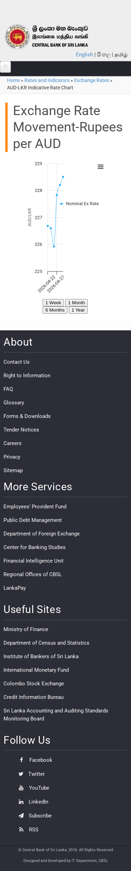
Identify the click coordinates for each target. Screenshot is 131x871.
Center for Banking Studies (34, 547)
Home (13, 80)
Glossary (13, 403)
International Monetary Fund (36, 670)
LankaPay (14, 588)
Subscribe (33, 816)
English (84, 54)
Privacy (11, 457)
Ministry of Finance (25, 629)
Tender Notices (21, 430)
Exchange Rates (91, 80)
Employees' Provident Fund (34, 506)
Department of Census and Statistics (46, 643)
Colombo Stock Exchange (33, 683)
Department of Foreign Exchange (41, 534)
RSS (26, 829)
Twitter (30, 774)
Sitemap (13, 470)
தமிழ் (121, 54)
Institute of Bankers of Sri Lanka (41, 656)
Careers (12, 443)
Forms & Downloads (27, 416)
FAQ (8, 389)
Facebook (33, 760)
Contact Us (16, 362)
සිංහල (103, 54)
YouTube (32, 788)
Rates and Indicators (47, 80)
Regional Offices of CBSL (32, 574)
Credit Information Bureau (33, 697)
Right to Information (26, 375)
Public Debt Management (32, 520)
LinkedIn (31, 802)
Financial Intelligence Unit (33, 561)
